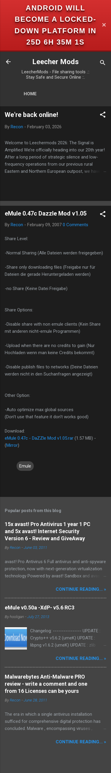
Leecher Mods (55, 62)
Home (30, 93)
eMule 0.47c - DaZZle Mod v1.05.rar (39, 438)
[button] (102, 115)
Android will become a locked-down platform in (55, 19)
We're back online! (31, 114)
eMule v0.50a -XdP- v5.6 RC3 (39, 607)
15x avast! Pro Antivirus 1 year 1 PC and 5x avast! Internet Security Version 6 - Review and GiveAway (47, 531)
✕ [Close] (104, 25)
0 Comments (75, 224)
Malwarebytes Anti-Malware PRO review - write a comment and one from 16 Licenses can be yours (46, 684)
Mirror (12, 445)
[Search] (102, 64)
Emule (25, 466)
